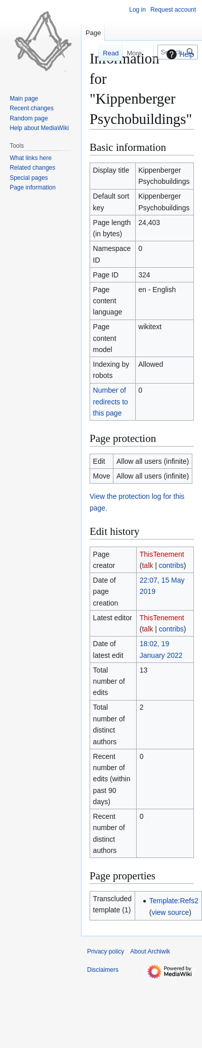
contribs (171, 565)
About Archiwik (150, 951)
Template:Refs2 (173, 901)
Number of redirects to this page (110, 401)
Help (179, 54)
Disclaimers (102, 969)
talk (147, 565)
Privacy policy (105, 951)
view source (170, 912)
